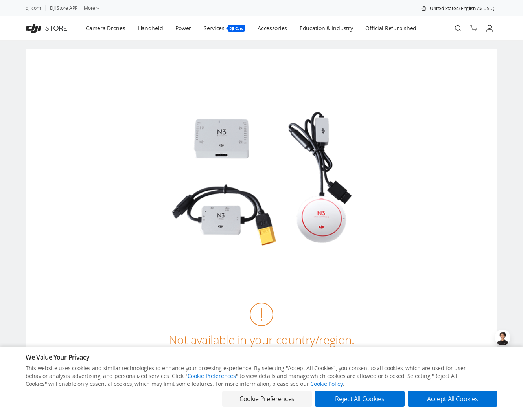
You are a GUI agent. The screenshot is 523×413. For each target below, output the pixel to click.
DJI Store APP (63, 8)
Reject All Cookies (359, 399)
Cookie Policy (326, 383)
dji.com (33, 8)
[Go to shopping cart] (474, 28)
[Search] (458, 28)
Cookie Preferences (212, 376)
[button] (457, 8)
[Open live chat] (502, 337)
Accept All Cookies (452, 399)
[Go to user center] (489, 28)
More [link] (92, 8)
